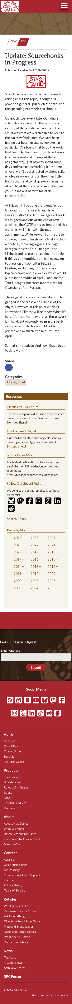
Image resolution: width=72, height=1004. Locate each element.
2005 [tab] (18, 588)
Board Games (12, 782)
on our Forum (28, 418)
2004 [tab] (34, 588)
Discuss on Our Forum (22, 407)
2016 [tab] (34, 559)
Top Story (10, 957)
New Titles (11, 746)
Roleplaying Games (16, 787)
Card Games (11, 777)
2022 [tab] (34, 545)
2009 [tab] (51, 574)
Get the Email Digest (21, 431)
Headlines (10, 741)
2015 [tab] (51, 559)
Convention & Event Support (22, 875)
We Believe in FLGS (16, 906)
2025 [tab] (34, 538)
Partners (9, 808)
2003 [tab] (51, 588)
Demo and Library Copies (20, 931)
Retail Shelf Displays (17, 937)
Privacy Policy (13, 885)
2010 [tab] (34, 574)
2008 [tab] (18, 581)
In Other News (13, 962)
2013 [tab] (34, 567)
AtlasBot (9, 859)
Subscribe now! (16, 446)
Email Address (10, 650)
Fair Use (9, 880)
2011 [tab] (18, 574)
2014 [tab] (18, 567)
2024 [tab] (51, 538)
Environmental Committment (22, 839)
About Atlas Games (16, 823)
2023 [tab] (18, 545)
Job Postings (12, 870)
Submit (36, 667)
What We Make (14, 828)
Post (23, 40)
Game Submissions (15, 864)
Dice (7, 797)
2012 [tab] (51, 567)
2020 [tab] (18, 552)
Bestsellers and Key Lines (20, 834)
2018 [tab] (51, 552)
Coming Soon (12, 751)
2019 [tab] (34, 552)
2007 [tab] (34, 581)
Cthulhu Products (15, 803)
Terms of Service (14, 890)
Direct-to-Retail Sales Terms (22, 921)
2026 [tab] (18, 538)
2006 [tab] (51, 581)
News (14, 40)
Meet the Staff (13, 844)
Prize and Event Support (19, 926)
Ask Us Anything (14, 916)
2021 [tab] (51, 545)
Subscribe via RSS (19, 455)
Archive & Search (15, 967)
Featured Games (14, 761)
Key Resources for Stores (20, 911)
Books (8, 792)
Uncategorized (15, 382)
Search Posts (16, 519)
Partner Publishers (16, 942)
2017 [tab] (18, 559)
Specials (9, 756)
